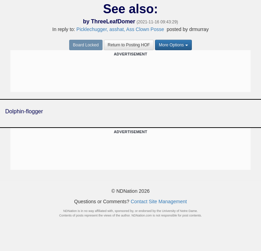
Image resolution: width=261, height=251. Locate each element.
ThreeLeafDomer (113, 21)
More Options (173, 45)
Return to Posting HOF (129, 45)
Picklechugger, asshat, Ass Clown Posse (120, 29)
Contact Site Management (159, 201)
